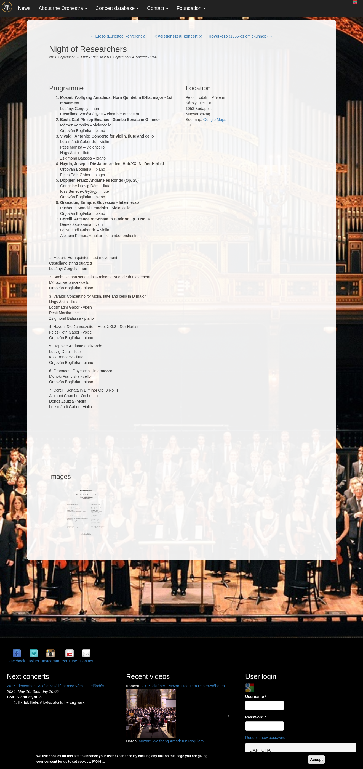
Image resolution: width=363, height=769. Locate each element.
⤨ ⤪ (177, 36)
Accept (316, 759)
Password (255, 717)
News (24, 8)
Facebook (16, 661)
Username (255, 696)
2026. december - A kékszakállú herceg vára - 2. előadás (55, 686)
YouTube (69, 661)
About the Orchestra (63, 8)
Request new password (265, 737)
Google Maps (214, 119)
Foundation (191, 8)
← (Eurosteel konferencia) (118, 36)
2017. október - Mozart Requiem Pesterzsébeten (183, 686)
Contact (157, 8)
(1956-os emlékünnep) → (241, 36)
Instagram (50, 661)
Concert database (117, 8)
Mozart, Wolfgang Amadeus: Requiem (171, 741)
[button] (134, 713)
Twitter (33, 661)
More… (98, 761)
